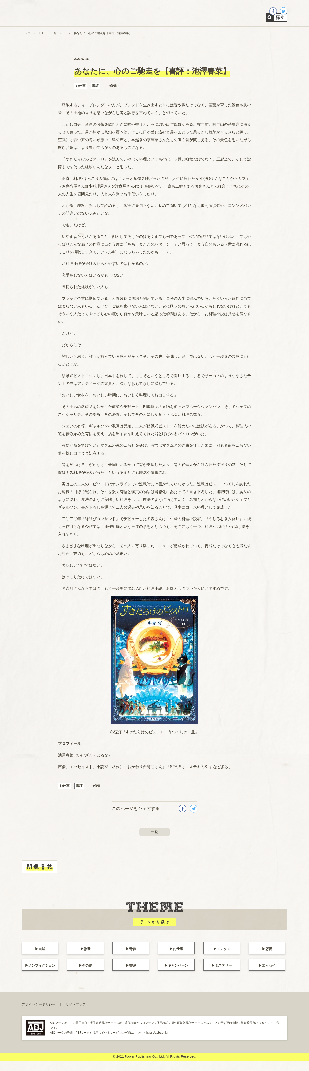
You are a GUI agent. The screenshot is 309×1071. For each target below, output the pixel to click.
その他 (87, 974)
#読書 (113, 96)
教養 (87, 958)
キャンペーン (178, 974)
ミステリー (223, 974)
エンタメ (223, 958)
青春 (132, 958)
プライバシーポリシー (39, 1014)
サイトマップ (76, 1014)
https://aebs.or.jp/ (157, 1042)
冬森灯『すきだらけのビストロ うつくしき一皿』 (154, 742)
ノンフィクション (41, 974)
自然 (41, 958)
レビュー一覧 (47, 43)
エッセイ (268, 974)
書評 (95, 96)
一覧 (154, 842)
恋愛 (268, 958)
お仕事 (81, 96)
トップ (26, 43)
